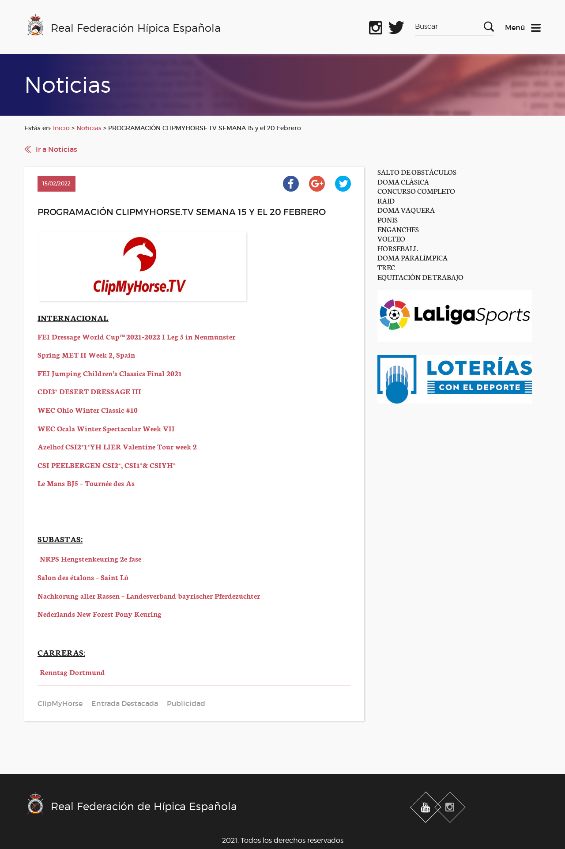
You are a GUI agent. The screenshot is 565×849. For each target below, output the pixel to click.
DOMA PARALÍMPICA (412, 257)
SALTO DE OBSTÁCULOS (416, 171)
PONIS (387, 219)
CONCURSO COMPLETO (416, 190)
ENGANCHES (398, 229)
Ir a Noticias (56, 149)
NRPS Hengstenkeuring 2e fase (90, 558)
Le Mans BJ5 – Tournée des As (86, 483)
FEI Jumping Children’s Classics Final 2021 (110, 373)
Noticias (89, 128)
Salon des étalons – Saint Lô (83, 577)
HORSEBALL (397, 248)
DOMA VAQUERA (406, 209)
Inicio (61, 128)
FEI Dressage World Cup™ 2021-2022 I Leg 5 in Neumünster (136, 336)
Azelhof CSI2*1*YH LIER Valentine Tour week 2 (117, 446)
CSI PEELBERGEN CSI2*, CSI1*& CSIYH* (107, 465)
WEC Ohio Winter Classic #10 (88, 409)
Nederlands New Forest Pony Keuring (100, 613)
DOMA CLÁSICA (403, 181)
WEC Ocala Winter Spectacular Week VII (106, 428)
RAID (386, 200)
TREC (386, 267)
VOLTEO (391, 238)
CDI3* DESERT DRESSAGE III (89, 391)
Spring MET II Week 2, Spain (86, 354)
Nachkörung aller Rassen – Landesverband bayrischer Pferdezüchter (149, 595)
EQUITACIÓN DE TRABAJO (420, 277)
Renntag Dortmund (72, 672)
